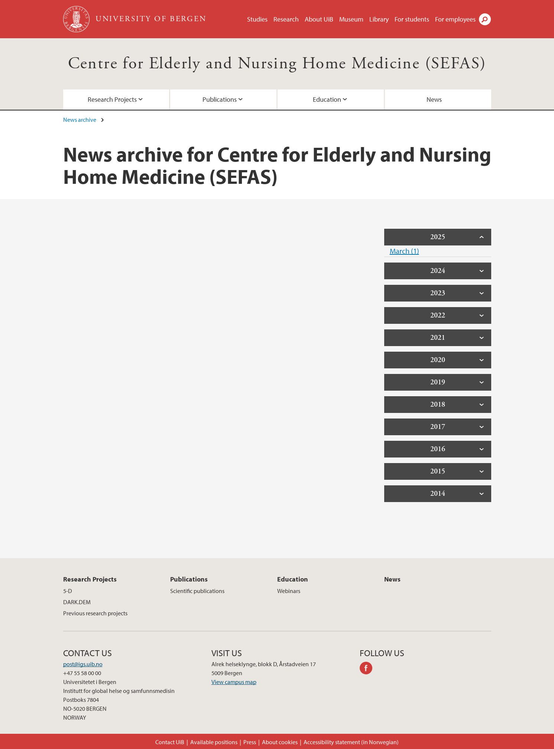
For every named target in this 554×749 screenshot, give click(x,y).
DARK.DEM (77, 602)
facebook (369, 669)
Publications (220, 99)
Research (286, 19)
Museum (351, 19)
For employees (455, 19)
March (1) (404, 250)
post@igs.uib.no (83, 664)
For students (412, 19)
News (434, 99)
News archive (79, 119)
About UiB (319, 19)
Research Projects (112, 99)
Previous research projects (95, 613)
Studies (257, 19)
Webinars (288, 591)
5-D (67, 591)
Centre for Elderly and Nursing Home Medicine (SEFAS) (277, 63)
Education (327, 99)
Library (379, 19)
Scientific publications (197, 591)
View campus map (233, 682)
